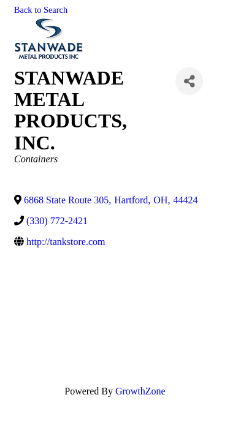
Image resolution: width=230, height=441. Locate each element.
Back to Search (40, 10)
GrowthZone (140, 391)
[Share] (189, 81)
